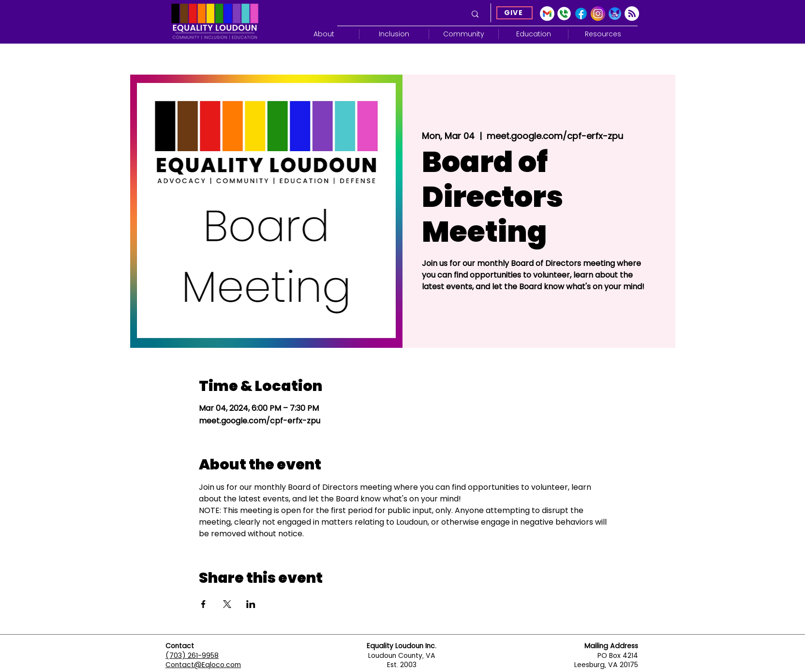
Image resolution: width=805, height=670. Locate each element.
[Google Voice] (564, 13)
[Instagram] (598, 13)
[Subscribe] (632, 13)
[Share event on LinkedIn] (250, 604)
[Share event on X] (227, 604)
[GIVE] (514, 12)
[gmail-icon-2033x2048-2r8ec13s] (547, 13)
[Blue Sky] (615, 13)
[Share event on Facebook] (203, 604)
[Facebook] (581, 13)
